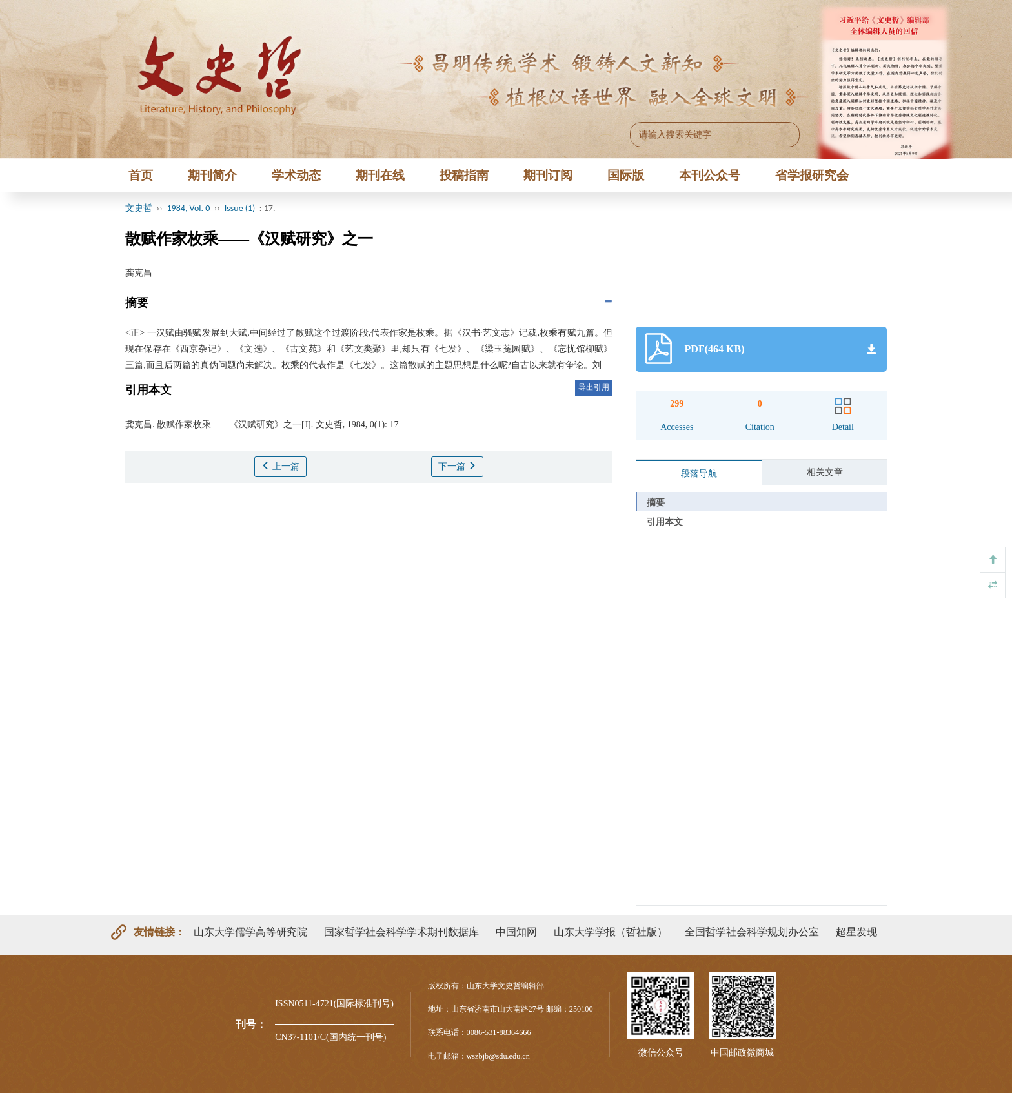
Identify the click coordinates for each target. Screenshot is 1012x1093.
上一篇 (280, 466)
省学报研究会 (812, 175)
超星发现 (856, 931)
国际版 (625, 175)
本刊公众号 (709, 175)
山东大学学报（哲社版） (610, 931)
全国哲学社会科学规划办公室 (752, 931)
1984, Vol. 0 (188, 208)
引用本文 (665, 522)
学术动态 (296, 175)
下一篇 (457, 466)
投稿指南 (464, 175)
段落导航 (699, 473)
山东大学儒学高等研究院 (250, 931)
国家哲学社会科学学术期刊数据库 (401, 931)
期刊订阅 (547, 175)
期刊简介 (212, 175)
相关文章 (825, 472)
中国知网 (516, 931)
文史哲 (138, 208)
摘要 (656, 502)
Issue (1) (240, 208)
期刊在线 (380, 175)
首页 (140, 175)
